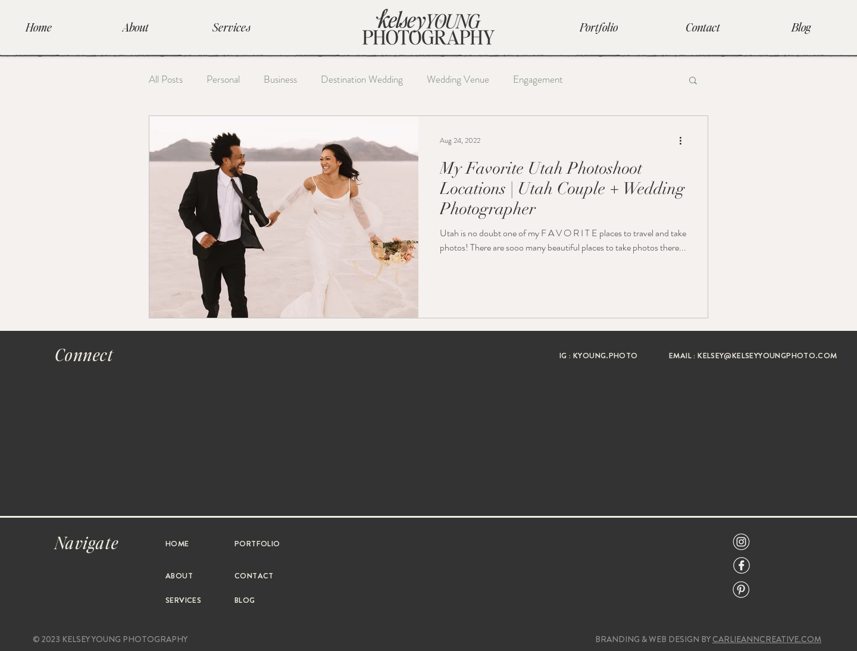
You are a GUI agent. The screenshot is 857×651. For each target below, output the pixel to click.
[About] (135, 27)
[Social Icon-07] (741, 542)
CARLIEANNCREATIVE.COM (766, 639)
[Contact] (703, 27)
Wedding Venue (458, 79)
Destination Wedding (362, 79)
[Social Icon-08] (741, 589)
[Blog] (801, 27)
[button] (693, 81)
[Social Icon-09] (741, 565)
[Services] (231, 27)
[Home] (39, 27)
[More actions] (684, 140)
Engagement (538, 79)
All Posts (166, 79)
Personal (223, 79)
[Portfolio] (599, 27)
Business (280, 79)
